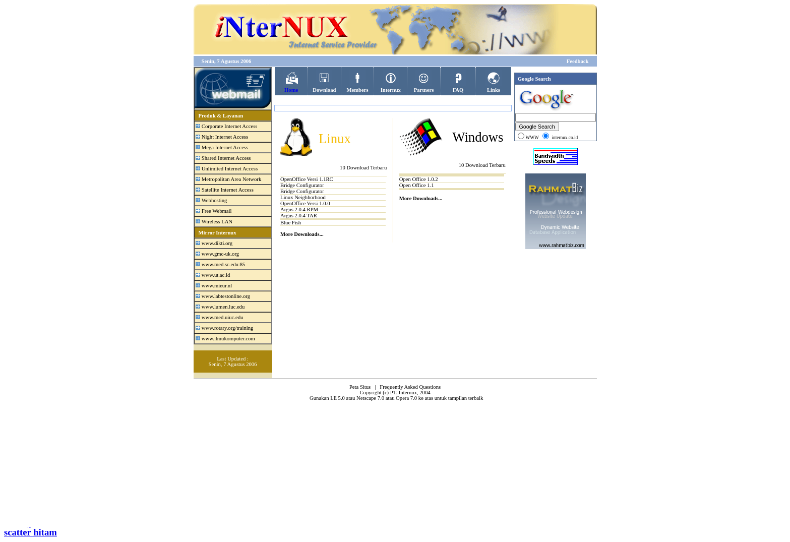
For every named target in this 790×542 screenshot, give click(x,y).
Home (291, 87)
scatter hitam (30, 532)
